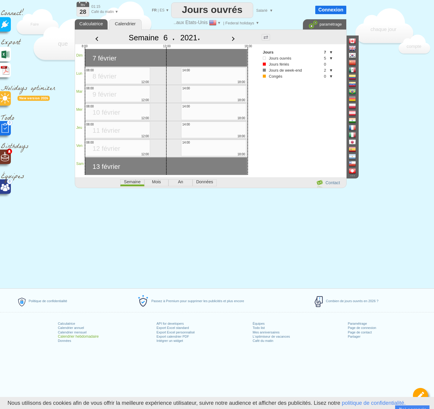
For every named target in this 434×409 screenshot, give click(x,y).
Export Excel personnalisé (175, 332)
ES (162, 10)
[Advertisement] (210, 237)
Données (64, 340)
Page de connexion (362, 328)
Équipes (259, 323)
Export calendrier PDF (172, 336)
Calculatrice (66, 323)
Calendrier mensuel (72, 332)
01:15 (95, 7)
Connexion (330, 9)
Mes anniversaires (266, 332)
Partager (354, 336)
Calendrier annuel (71, 328)
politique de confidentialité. (374, 403)
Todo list (259, 328)
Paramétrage (357, 323)
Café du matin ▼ (104, 12)
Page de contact (360, 332)
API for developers (170, 323)
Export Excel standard (172, 328)
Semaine (144, 37)
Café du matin (263, 340)
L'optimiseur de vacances (271, 336)
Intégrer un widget (169, 340)
